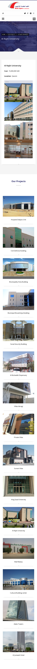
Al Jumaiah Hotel (18, 655)
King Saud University (18, 500)
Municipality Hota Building (18, 282)
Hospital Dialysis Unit (18, 220)
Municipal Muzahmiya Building (18, 313)
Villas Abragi (18, 406)
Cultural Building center (18, 593)
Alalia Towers (18, 624)
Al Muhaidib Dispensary (18, 375)
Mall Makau (18, 562)
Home (3, 34)
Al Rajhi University (23, 34)
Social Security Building (18, 344)
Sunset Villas (18, 468)
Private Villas (18, 437)
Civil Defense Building (18, 251)
